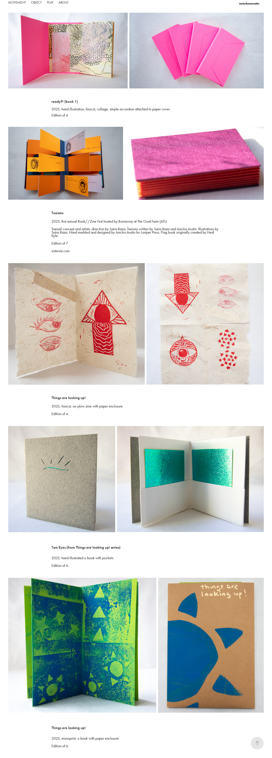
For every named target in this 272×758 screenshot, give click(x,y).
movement (17, 2)
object (36, 2)
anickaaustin (249, 3)
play (50, 2)
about (63, 2)
